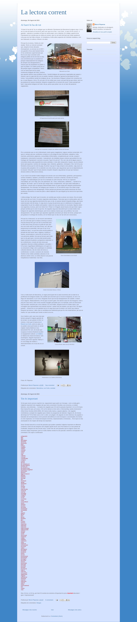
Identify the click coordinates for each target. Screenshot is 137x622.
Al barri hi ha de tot (31, 25)
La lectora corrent (43, 12)
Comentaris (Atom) (57, 616)
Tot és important (29, 398)
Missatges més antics (74, 610)
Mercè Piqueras (100, 24)
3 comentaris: (49, 600)
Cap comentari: (50, 385)
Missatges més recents (29, 610)
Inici (52, 610)
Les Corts (47, 388)
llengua (39, 603)
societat (52, 388)
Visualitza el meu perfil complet (102, 32)
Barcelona (40, 388)
